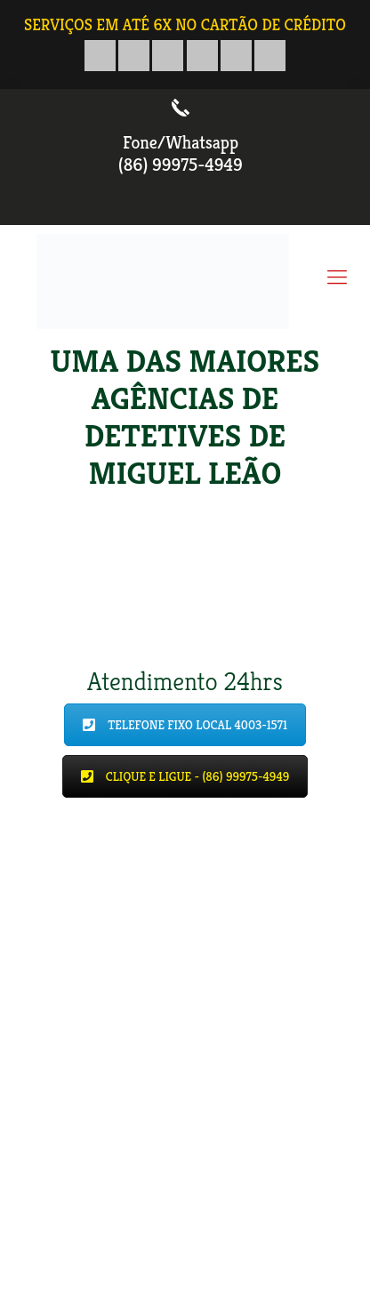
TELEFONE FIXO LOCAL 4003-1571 (185, 725)
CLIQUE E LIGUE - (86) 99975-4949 (185, 776)
